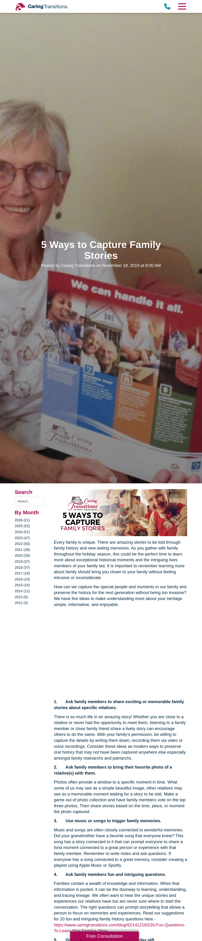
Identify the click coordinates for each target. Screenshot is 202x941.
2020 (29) (22, 555)
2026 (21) (22, 520)
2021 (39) (22, 550)
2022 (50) (22, 544)
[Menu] (182, 6)
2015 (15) (22, 585)
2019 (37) (22, 561)
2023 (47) (22, 538)
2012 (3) (21, 603)
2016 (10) (22, 579)
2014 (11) (22, 591)
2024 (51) (22, 532)
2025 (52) (22, 526)
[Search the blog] (30, 501)
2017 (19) (22, 573)
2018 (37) (22, 567)
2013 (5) (21, 597)
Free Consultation (104, 936)
